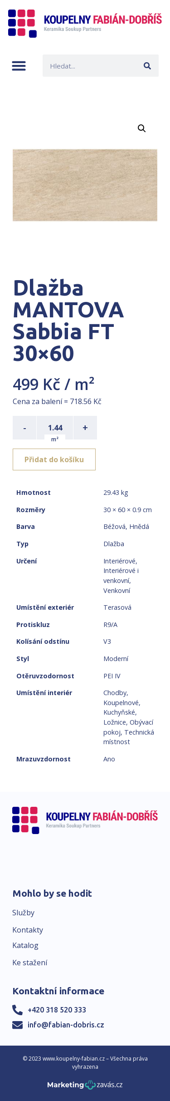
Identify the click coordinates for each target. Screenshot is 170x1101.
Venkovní (116, 590)
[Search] (147, 65)
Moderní (115, 658)
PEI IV (112, 675)
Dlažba (113, 543)
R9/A (110, 624)
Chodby (114, 692)
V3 (107, 641)
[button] (18, 65)
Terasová (117, 607)
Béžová (114, 526)
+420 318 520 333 (57, 1010)
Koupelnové (121, 702)
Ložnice (114, 722)
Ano (109, 759)
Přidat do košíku (54, 459)
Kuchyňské (119, 712)
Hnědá (139, 526)
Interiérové (119, 561)
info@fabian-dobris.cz (66, 1025)
